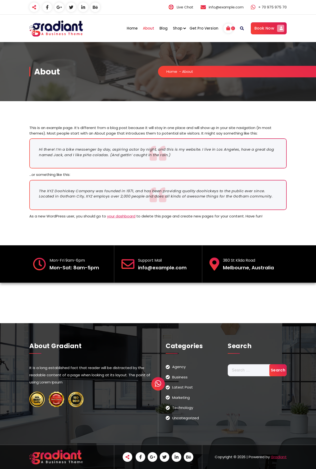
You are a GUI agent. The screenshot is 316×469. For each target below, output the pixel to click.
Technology (182, 407)
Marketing (181, 397)
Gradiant (279, 456)
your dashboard (121, 216)
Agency (179, 366)
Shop (177, 28)
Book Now (269, 28)
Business (180, 377)
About (148, 28)
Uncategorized (185, 417)
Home (132, 28)
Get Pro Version (204, 28)
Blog (163, 28)
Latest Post (182, 387)
